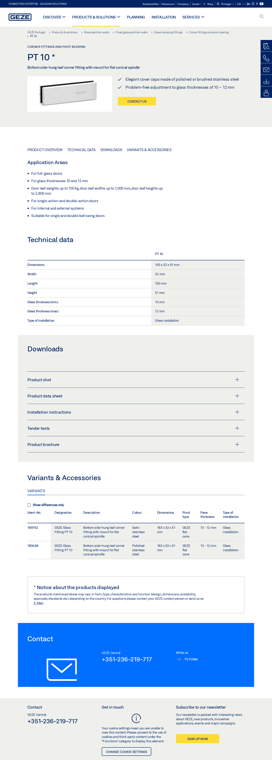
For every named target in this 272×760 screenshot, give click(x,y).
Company (183, 4)
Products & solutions (94, 17)
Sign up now (197, 739)
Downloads (111, 150)
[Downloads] (266, 81)
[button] (225, 4)
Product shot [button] (133, 379)
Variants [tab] (36, 491)
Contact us (136, 101)
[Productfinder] (266, 46)
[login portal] (266, 93)
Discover (52, 17)
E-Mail (39, 603)
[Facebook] (257, 4)
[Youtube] (261, 4)
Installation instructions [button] (133, 412)
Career (196, 4)
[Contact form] (266, 70)
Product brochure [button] (133, 444)
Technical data (81, 150)
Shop (208, 4)
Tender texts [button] (133, 428)
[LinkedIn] (248, 4)
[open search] (261, 16)
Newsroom (168, 4)
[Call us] (266, 58)
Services (191, 17)
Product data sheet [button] (133, 396)
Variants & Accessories (149, 150)
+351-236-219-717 (127, 659)
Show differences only (45, 505)
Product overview (44, 150)
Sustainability (151, 4)
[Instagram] (253, 4)
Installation (164, 17)
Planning (136, 17)
